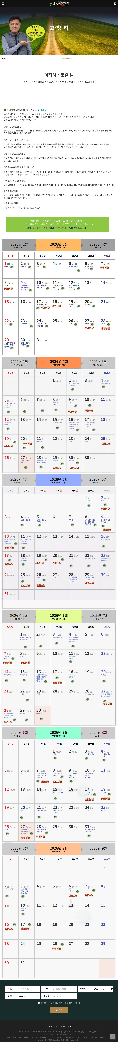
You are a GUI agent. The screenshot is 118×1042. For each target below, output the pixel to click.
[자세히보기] (75, 1003)
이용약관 (62, 1029)
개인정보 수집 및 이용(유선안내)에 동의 (55, 1003)
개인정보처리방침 (50, 1029)
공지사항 (71, 1029)
